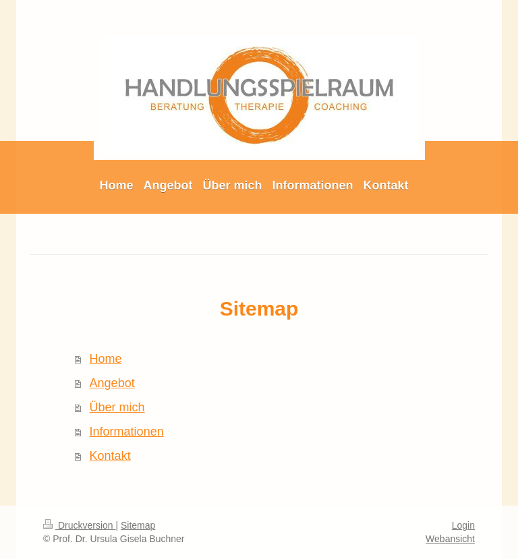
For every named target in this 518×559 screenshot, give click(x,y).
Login (463, 525)
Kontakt (110, 456)
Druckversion (79, 525)
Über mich (117, 407)
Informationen (127, 431)
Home (106, 358)
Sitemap (138, 525)
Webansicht (450, 538)
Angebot (112, 383)
